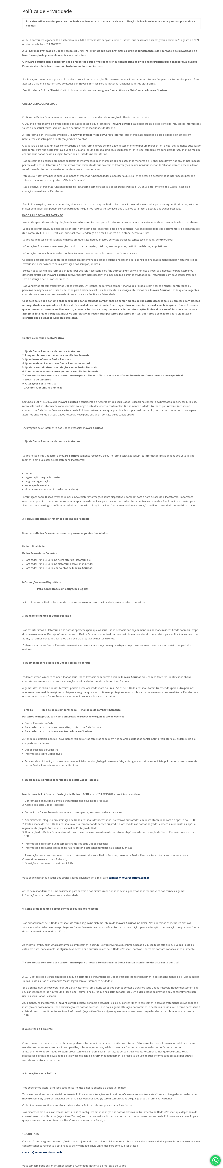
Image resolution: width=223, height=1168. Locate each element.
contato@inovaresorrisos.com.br (129, 877)
